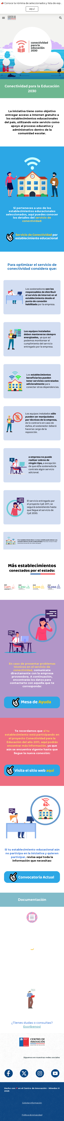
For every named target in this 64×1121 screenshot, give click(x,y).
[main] (32, 89)
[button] (3, 18)
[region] (32, 7)
